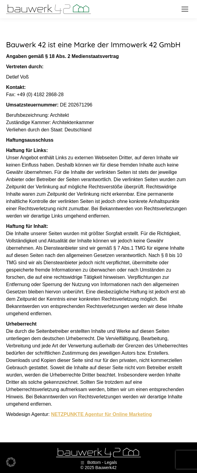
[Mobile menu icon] (185, 9)
